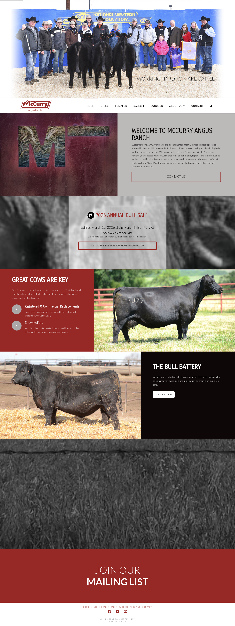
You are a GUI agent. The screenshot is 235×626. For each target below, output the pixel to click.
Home (86, 607)
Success (123, 607)
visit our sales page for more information (117, 248)
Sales (114, 607)
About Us (135, 607)
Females (104, 607)
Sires (94, 607)
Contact (147, 607)
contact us (179, 176)
